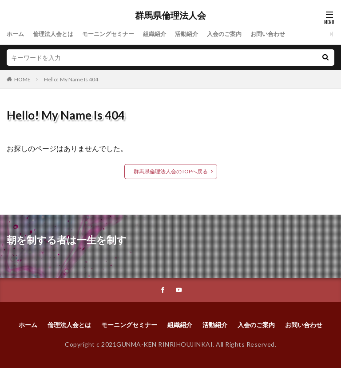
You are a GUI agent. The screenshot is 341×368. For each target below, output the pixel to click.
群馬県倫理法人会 (170, 15)
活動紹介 (197, 34)
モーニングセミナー (115, 34)
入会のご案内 (237, 34)
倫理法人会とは (56, 34)
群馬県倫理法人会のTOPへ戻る (171, 171)
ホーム (16, 34)
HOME (22, 79)
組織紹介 (163, 34)
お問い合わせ (283, 34)
